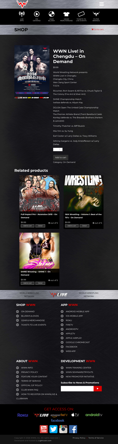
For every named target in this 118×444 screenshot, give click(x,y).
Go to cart (97, 29)
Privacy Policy (79, 438)
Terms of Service (96, 438)
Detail (40, 226)
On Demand (69, 162)
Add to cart (60, 157)
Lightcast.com (44, 441)
